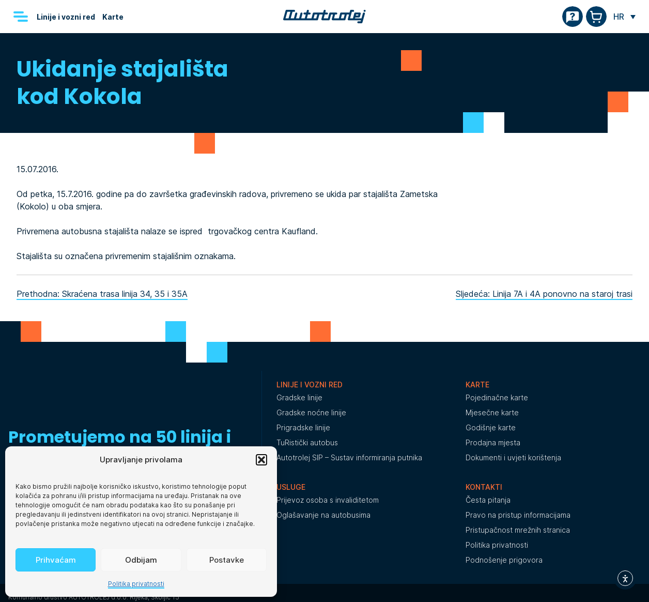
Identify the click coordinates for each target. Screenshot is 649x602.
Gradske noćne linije (311, 412)
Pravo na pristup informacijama (518, 514)
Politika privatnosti (136, 584)
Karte (112, 16)
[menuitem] (624, 16)
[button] (261, 460)
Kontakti (484, 487)
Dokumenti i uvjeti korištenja (513, 457)
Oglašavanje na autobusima (323, 514)
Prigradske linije (303, 427)
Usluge (290, 487)
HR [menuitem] (618, 16)
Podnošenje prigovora (504, 559)
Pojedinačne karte (497, 397)
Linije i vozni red (66, 16)
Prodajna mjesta (493, 442)
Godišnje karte (491, 427)
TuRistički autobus (307, 442)
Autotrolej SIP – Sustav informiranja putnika (349, 457)
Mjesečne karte (492, 412)
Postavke (226, 560)
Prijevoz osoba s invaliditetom (327, 499)
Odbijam (141, 560)
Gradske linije (299, 397)
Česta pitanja (488, 499)
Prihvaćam (56, 560)
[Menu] (20, 16)
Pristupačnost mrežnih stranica (518, 529)
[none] (624, 16)
